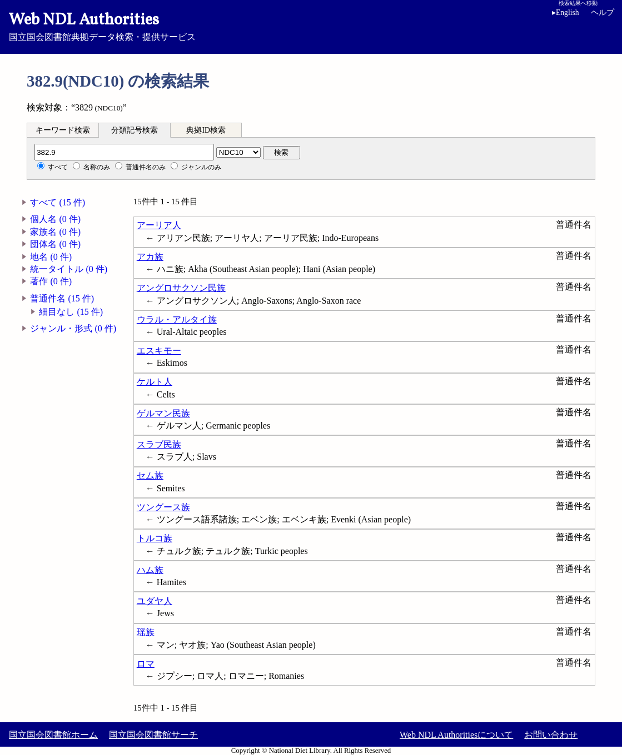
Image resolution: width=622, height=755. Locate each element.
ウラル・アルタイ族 (177, 319)
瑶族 (146, 632)
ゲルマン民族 (163, 413)
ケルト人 (154, 381)
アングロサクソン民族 (181, 288)
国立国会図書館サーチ (153, 734)
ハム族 (150, 570)
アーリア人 (159, 225)
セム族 (150, 475)
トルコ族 (154, 538)
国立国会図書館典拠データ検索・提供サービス (311, 25)
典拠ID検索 (205, 130)
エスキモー (159, 350)
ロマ (146, 663)
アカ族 (150, 256)
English (567, 12)
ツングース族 (163, 507)
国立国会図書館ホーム (53, 734)
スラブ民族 (159, 444)
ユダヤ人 (154, 601)
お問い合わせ (551, 734)
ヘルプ (602, 12)
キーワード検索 (63, 130)
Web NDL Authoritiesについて (456, 734)
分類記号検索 (134, 130)
